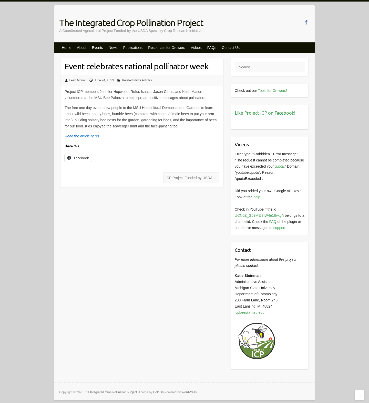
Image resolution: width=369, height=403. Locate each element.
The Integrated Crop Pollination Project (131, 22)
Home (66, 48)
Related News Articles (137, 80)
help (256, 197)
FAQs (211, 48)
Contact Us (231, 48)
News (113, 48)
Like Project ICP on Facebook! (265, 112)
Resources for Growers (166, 48)
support (279, 228)
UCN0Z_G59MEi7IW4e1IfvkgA (259, 215)
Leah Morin (77, 80)
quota (279, 166)
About (81, 48)
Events (97, 48)
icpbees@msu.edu (249, 312)
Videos (196, 48)
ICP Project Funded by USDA (191, 178)
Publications (133, 48)
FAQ (272, 222)
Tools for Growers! (272, 91)
